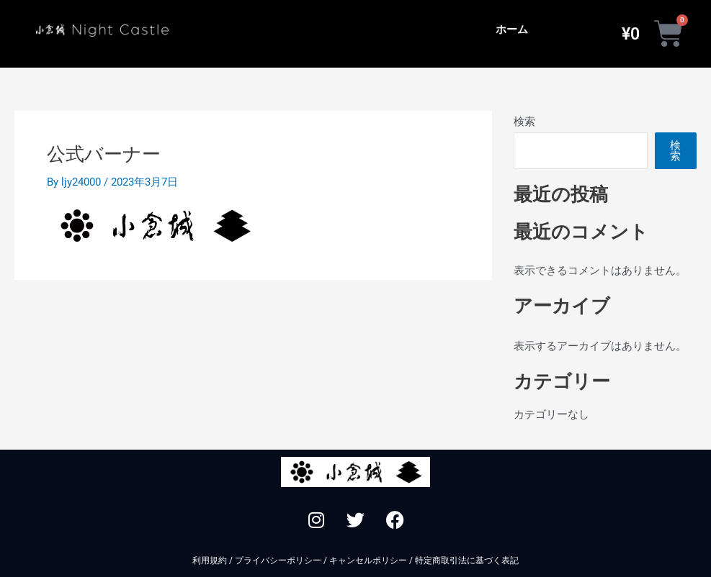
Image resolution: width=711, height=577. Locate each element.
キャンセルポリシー (368, 560)
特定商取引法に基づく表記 (467, 560)
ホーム (512, 29)
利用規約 (209, 560)
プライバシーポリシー (278, 560)
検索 (524, 121)
